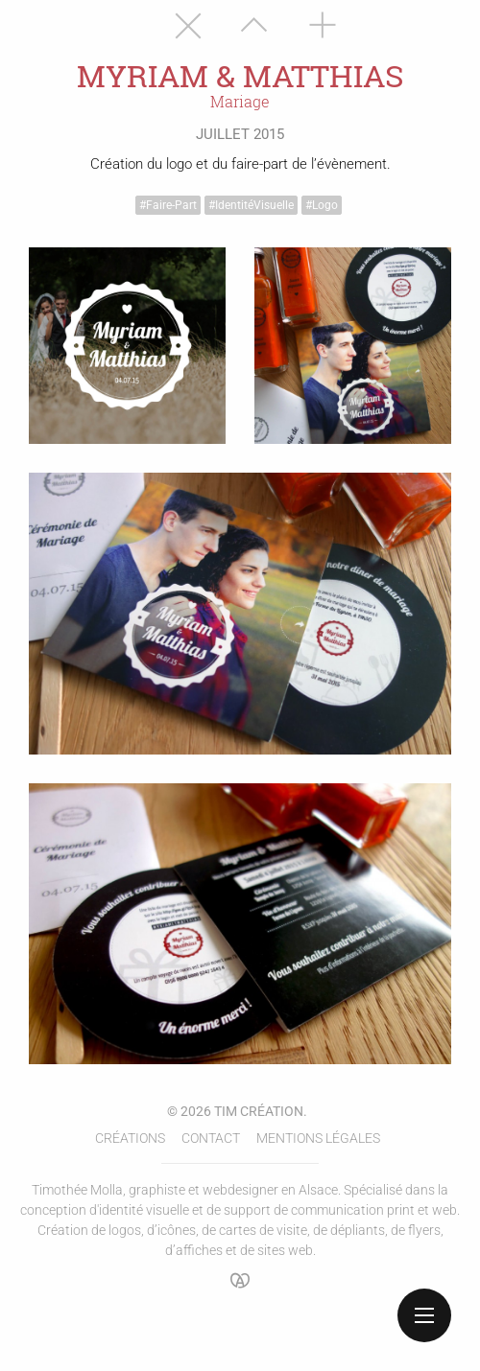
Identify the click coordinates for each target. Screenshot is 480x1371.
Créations (130, 1138)
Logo (325, 205)
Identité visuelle (254, 205)
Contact (210, 1138)
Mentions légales (318, 1138)
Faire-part (171, 205)
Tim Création (258, 1111)
